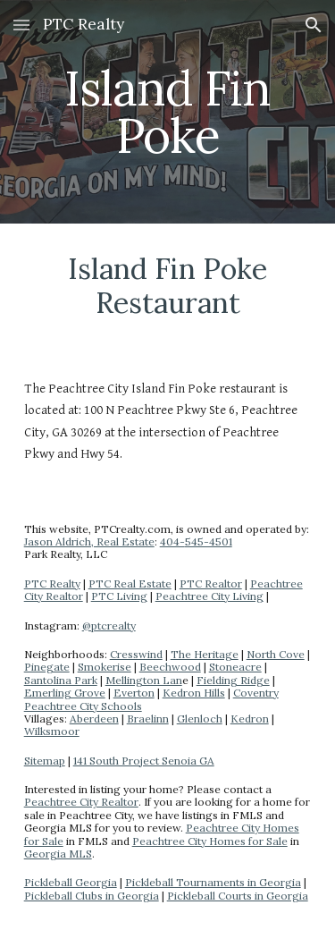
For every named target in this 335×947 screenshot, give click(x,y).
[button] (21, 24)
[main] (168, 112)
